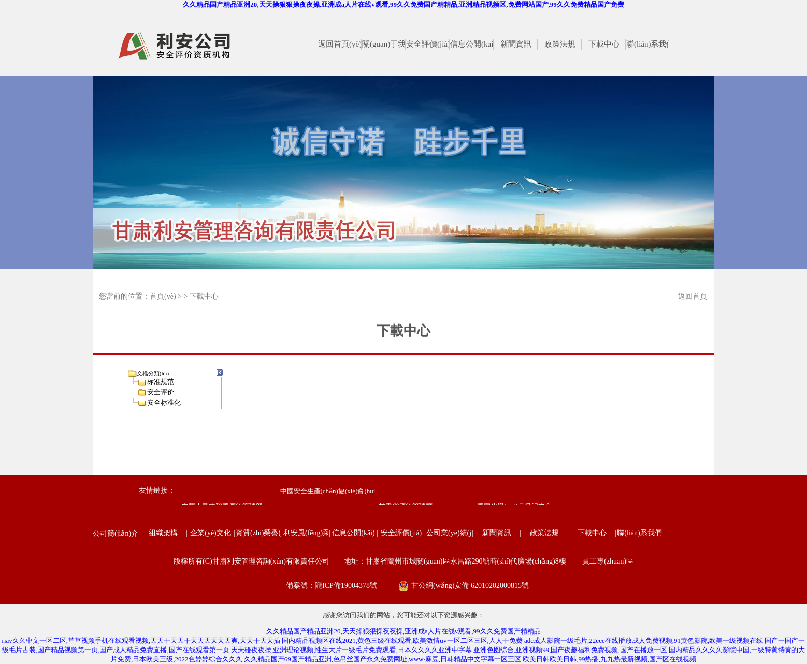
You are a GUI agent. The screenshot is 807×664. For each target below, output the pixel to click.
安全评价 (160, 392)
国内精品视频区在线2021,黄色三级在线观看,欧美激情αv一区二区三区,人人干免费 (402, 640)
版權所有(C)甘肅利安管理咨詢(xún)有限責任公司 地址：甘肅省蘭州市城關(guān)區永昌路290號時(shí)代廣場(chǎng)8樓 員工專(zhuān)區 (403, 561)
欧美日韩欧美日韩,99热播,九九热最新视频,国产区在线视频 (609, 659)
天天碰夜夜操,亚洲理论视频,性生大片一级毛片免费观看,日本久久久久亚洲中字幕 (351, 650)
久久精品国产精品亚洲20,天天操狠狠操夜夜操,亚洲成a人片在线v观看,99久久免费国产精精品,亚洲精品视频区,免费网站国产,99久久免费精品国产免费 (403, 4)
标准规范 (160, 382)
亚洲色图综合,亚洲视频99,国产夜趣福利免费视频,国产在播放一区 (570, 650)
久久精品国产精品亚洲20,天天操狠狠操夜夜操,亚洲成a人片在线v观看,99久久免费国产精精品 (403, 631)
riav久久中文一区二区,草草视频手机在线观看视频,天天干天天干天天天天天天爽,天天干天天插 (141, 640)
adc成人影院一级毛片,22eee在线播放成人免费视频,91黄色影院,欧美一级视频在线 (643, 640)
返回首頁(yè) (692, 298)
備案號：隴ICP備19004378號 (331, 585)
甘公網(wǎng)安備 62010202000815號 (470, 585)
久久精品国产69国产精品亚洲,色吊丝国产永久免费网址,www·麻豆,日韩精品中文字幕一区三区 (382, 659)
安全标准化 (164, 402)
